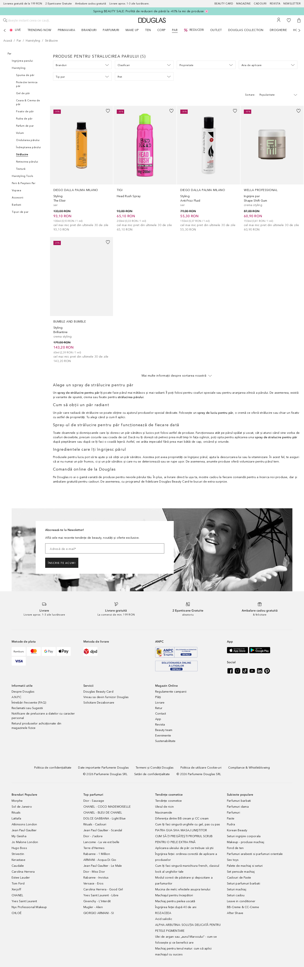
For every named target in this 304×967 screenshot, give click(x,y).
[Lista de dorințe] (289, 20)
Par (9, 53)
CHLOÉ (17, 913)
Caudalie (18, 866)
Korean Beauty (237, 830)
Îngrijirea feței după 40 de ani (175, 907)
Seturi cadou (235, 895)
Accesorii (17, 197)
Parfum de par (25, 125)
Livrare (159, 702)
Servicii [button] (88, 686)
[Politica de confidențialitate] (53, 767)
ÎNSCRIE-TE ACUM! (62, 562)
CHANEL (17, 895)
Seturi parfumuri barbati (243, 883)
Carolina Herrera (23, 871)
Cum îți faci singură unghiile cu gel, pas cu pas (187, 824)
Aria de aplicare (268, 65)
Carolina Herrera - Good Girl (103, 889)
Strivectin (18, 854)
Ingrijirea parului (22, 60)
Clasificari (144, 65)
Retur (158, 708)
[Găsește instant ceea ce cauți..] (41, 20)
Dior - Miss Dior (94, 871)
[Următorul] (299, 30)
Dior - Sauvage (93, 801)
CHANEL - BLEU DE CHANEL (102, 812)
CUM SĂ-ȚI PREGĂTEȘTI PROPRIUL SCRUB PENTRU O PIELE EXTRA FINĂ (184, 839)
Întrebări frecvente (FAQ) (29, 702)
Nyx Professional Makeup (29, 907)
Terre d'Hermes (93, 848)
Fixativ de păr (25, 111)
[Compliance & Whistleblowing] (249, 767)
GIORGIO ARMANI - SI (98, 913)
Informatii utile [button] (22, 686)
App (158, 719)
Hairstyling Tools (22, 176)
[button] (299, 20)
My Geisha (19, 836)
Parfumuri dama (238, 806)
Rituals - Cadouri (94, 824)
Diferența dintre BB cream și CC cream (182, 818)
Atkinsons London (24, 824)
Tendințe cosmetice (168, 801)
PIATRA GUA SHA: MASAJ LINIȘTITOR (181, 830)
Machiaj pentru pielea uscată (175, 901)
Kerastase (18, 860)
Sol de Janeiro (22, 806)
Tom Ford (18, 883)
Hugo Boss (19, 848)
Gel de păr (23, 93)
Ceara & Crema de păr (28, 102)
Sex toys (233, 860)
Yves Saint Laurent (24, 901)
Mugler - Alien (93, 907)
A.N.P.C (16, 697)
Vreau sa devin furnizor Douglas (106, 697)
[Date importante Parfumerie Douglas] (103, 767)
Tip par (82, 77)
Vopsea (16, 190)
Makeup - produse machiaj (245, 842)
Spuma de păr (25, 75)
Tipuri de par (20, 211)
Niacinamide (163, 812)
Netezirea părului (27, 161)
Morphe (17, 801)
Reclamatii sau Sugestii (27, 708)
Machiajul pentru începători (174, 895)
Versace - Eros (93, 883)
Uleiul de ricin (164, 806)
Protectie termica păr (27, 84)
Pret (144, 77)
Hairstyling (19, 67)
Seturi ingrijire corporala (244, 836)
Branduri (82, 65)
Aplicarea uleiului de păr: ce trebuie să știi (184, 848)
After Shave (235, 913)
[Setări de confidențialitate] (152, 774)
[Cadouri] (262, 4)
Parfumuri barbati (239, 801)
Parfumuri (233, 812)
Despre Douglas (23, 691)
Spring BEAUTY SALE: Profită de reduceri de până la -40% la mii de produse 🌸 (151, 11)
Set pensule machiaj (241, 871)
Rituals (16, 812)
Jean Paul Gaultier (24, 830)
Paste (230, 818)
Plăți (158, 697)
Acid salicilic (163, 919)
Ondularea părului (28, 140)
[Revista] (277, 4)
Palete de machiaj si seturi (245, 866)
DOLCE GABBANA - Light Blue (104, 818)
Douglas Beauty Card (98, 691)
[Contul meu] (279, 20)
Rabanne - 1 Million (96, 854)
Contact (160, 713)
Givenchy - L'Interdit (97, 901)
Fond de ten (235, 848)
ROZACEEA (163, 913)
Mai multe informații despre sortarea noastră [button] (177, 375)
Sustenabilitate (165, 741)
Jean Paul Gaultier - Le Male (102, 866)
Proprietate (206, 65)
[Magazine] (245, 4)
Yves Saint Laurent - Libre (100, 895)
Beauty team (163, 730)
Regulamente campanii (170, 691)
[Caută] (5, 20)
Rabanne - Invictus (96, 877)
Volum (20, 133)
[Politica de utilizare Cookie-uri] (201, 767)
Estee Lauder (21, 877)
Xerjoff (16, 889)
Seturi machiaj (236, 889)
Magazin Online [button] (166, 686)
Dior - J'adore (93, 836)
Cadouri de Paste (239, 877)
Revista (160, 724)
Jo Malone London (25, 842)
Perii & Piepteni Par (23, 183)
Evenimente (163, 735)
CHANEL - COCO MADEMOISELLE (107, 806)
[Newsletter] (292, 4)
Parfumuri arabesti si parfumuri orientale (255, 854)
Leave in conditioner (241, 901)
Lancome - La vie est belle (101, 842)
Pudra (231, 824)
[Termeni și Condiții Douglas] (154, 767)
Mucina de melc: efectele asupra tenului (182, 889)
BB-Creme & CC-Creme (243, 907)
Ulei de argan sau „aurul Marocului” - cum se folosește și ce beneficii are (186, 939)
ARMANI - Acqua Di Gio (99, 860)
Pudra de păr (24, 118)
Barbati (16, 204)
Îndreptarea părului (28, 147)
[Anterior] (4, 30)
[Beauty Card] (225, 4)
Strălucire (22, 154)
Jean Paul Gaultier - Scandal (102, 830)
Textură (21, 168)
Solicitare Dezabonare (98, 702)
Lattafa (16, 818)
